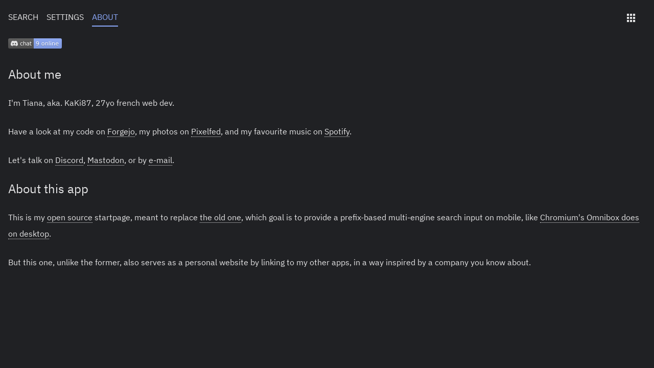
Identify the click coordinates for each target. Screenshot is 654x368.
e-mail (160, 160)
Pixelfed (206, 131)
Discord (69, 160)
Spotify (336, 131)
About (105, 17)
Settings (65, 17)
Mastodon (105, 160)
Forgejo (121, 131)
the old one (220, 217)
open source (69, 217)
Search (23, 17)
